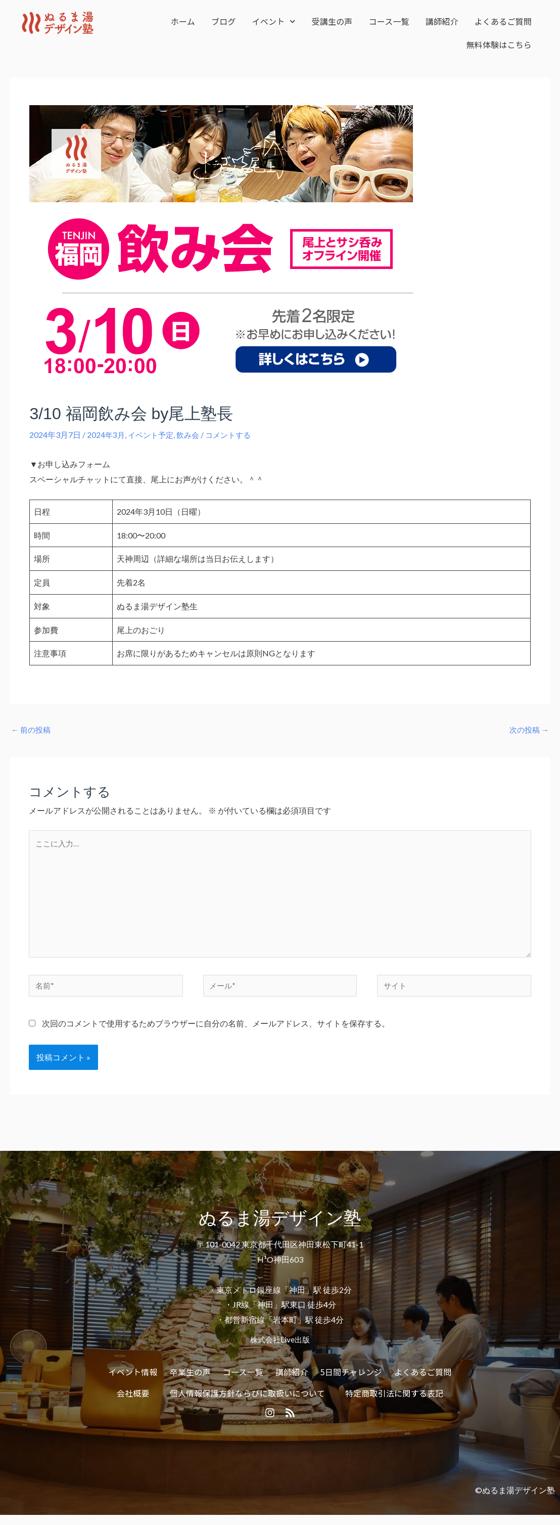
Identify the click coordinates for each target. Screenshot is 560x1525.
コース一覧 (389, 21)
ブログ (223, 21)
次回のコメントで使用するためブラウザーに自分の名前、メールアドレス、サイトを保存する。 (216, 1031)
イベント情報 (133, 1379)
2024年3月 (106, 434)
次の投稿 (528, 730)
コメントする (235, 434)
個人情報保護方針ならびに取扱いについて (247, 1401)
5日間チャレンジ (351, 1379)
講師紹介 (442, 21)
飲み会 (192, 434)
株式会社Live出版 (280, 1347)
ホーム (183, 21)
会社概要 (133, 1401)
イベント (274, 21)
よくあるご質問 (503, 21)
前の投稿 (32, 730)
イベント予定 (153, 434)
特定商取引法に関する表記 (394, 1401)
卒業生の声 (190, 1379)
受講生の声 (332, 21)
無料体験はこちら (499, 44)
